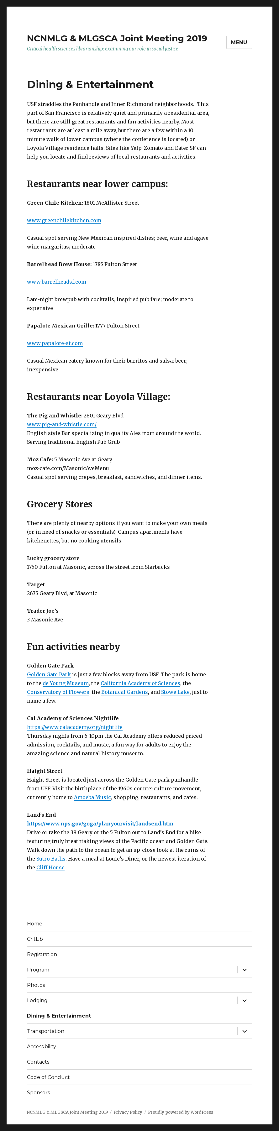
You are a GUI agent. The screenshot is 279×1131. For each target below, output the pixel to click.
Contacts (38, 1062)
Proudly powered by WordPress (180, 1112)
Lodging (37, 1000)
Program (38, 970)
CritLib (35, 939)
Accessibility (41, 1047)
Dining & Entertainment (59, 1016)
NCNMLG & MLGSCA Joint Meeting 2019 (117, 38)
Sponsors (38, 1093)
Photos (36, 985)
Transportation (45, 1031)
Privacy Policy (127, 1112)
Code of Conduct (48, 1077)
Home (34, 924)
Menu (239, 42)
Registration (42, 954)
